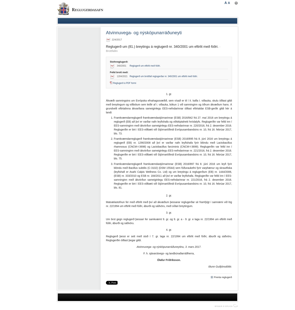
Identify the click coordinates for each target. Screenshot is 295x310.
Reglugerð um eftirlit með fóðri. (145, 65)
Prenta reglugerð (223, 277)
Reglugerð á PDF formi (124, 83)
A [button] (225, 3)
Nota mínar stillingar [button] (236, 3)
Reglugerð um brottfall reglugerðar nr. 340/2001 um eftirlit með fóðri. (164, 76)
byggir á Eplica (225, 306)
